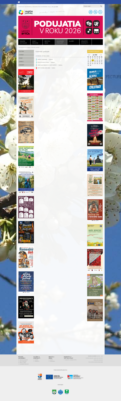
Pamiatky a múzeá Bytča (71, 359)
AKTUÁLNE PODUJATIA (26, 2)
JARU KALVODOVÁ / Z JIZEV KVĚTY (47, 65)
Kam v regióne (35, 42)
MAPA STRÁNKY (95, 2)
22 (88, 63)
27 (99, 63)
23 (90, 63)
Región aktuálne (23, 42)
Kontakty (37, 361)
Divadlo (21, 61)
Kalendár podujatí (60, 42)
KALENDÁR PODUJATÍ (38, 2)
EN (102, 2)
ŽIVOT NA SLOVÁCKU (43, 62)
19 (97, 62)
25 (94, 63)
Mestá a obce (47, 42)
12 (97, 60)
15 (88, 62)
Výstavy (21, 54)
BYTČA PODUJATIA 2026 (43, 68)
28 (101, 63)
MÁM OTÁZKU (87, 2)
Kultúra (21, 51)
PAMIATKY (54, 2)
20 (99, 62)
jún (93, 55)
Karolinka (52, 361)
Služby (71, 41)
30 (90, 65)
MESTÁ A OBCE (47, 2)
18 (94, 62)
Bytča (51, 359)
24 (92, 63)
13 (99, 60)
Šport (21, 58)
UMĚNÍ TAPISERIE (42, 59)
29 (88, 65)
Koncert (21, 64)
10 (92, 60)
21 (101, 62)
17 (92, 62)
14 (101, 60)
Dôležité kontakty (84, 42)
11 (94, 60)
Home (28, 47)
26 (97, 63)
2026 (96, 55)
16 (90, 62)
